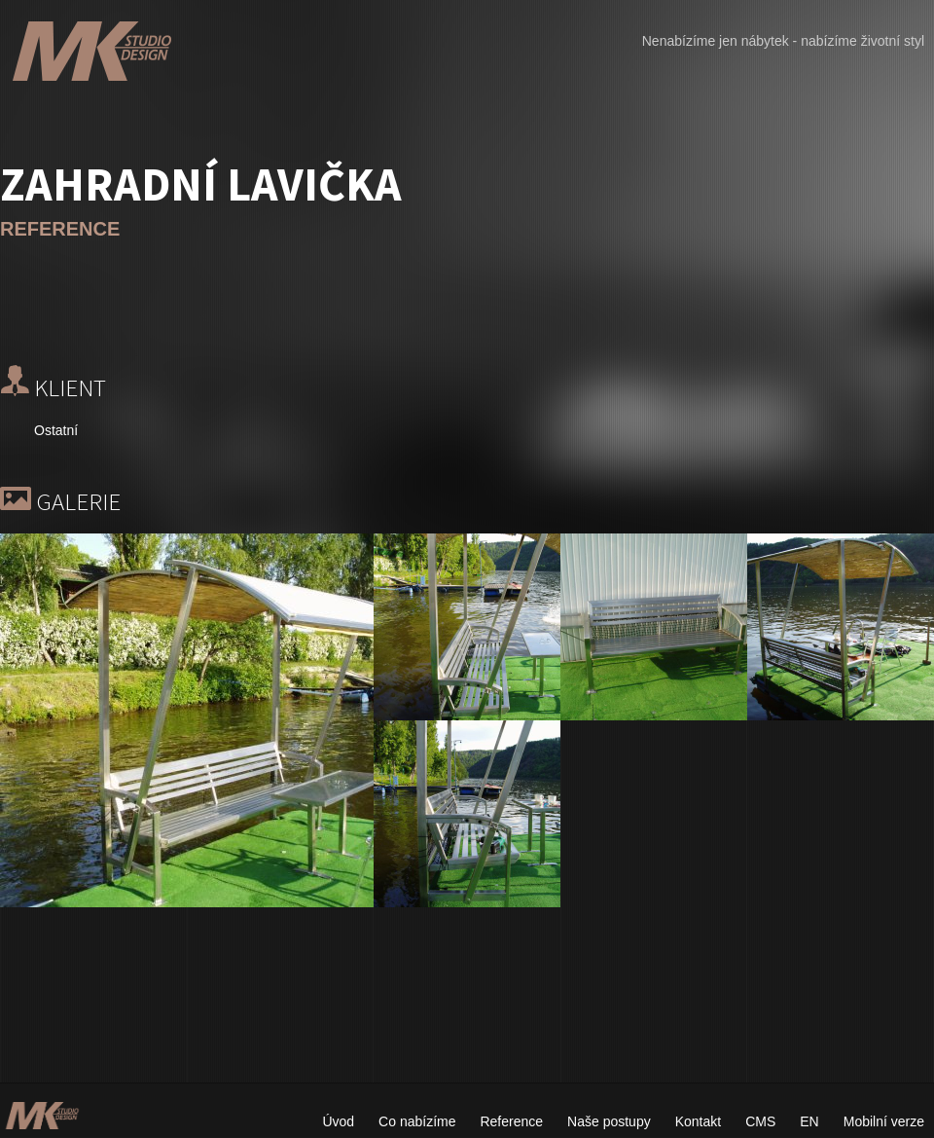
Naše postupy (609, 1121)
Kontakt (698, 1121)
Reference (511, 1121)
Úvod (338, 1121)
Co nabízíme (416, 1121)
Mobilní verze (884, 1121)
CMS (760, 1121)
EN (809, 1121)
